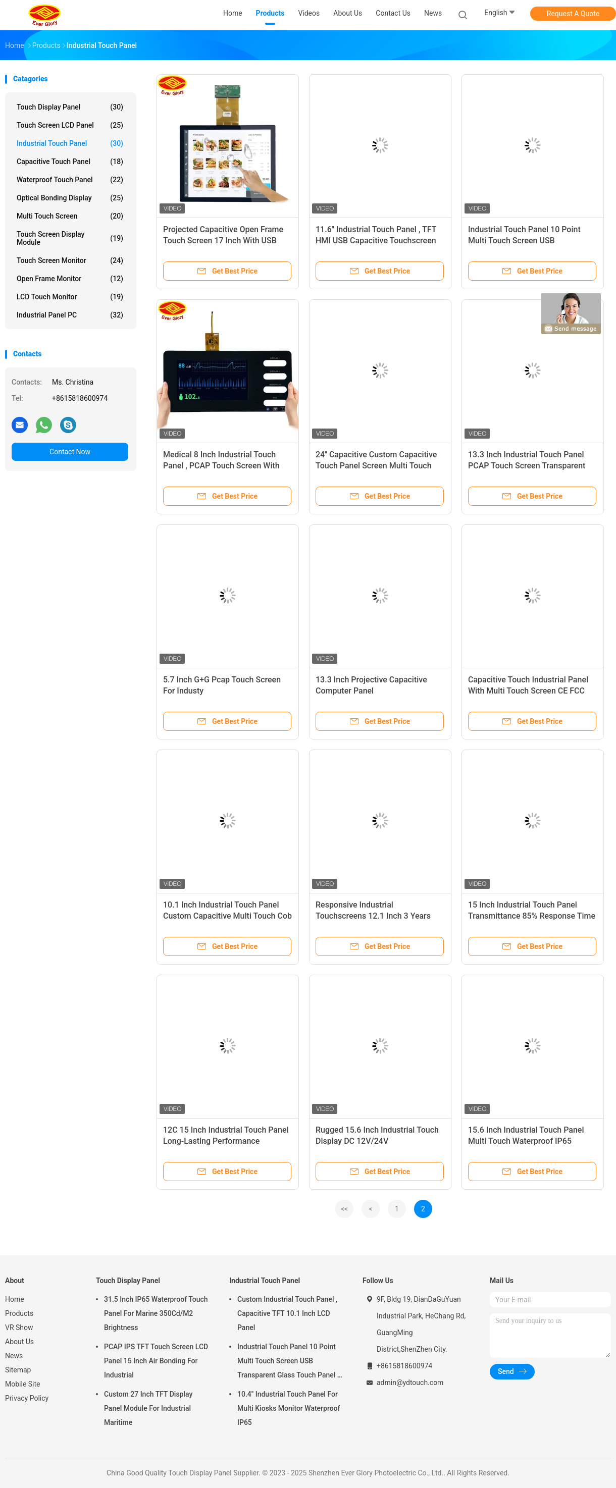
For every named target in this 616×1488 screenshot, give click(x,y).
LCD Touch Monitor (70, 297)
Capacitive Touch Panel (70, 161)
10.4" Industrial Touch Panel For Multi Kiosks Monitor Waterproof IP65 (288, 1408)
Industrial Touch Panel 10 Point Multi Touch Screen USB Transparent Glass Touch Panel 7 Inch (289, 1362)
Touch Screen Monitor (70, 260)
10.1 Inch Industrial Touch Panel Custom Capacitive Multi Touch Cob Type (227, 916)
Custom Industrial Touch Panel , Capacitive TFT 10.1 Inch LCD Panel (287, 1313)
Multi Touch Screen (70, 216)
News (14, 1356)
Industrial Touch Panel (70, 143)
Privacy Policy (26, 1398)
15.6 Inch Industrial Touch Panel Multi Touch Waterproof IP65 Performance (526, 1141)
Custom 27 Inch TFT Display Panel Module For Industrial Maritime (148, 1408)
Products (19, 1313)
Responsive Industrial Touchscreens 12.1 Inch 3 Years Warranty (373, 916)
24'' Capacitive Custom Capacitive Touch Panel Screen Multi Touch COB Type (376, 466)
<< (344, 1209)
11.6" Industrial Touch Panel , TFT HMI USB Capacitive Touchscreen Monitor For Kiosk (376, 240)
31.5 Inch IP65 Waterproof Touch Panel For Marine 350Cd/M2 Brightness (156, 1313)
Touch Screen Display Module (70, 238)
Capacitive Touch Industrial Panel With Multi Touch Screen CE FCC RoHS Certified (528, 691)
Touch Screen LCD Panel (70, 125)
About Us (19, 1342)
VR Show (19, 1327)
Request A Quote (573, 14)
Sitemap (18, 1370)
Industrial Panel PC (70, 315)
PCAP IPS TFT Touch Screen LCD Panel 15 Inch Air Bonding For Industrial (156, 1361)
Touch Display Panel (70, 107)
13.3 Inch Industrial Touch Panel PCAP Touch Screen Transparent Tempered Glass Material (526, 466)
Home (14, 1299)
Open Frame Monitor (70, 279)
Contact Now (69, 452)
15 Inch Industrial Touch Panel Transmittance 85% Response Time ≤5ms (531, 916)
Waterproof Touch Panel (70, 180)
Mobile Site (22, 1384)
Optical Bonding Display (70, 198)
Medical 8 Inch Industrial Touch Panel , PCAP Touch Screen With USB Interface (221, 466)
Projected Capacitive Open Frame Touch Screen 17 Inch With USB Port (223, 240)
